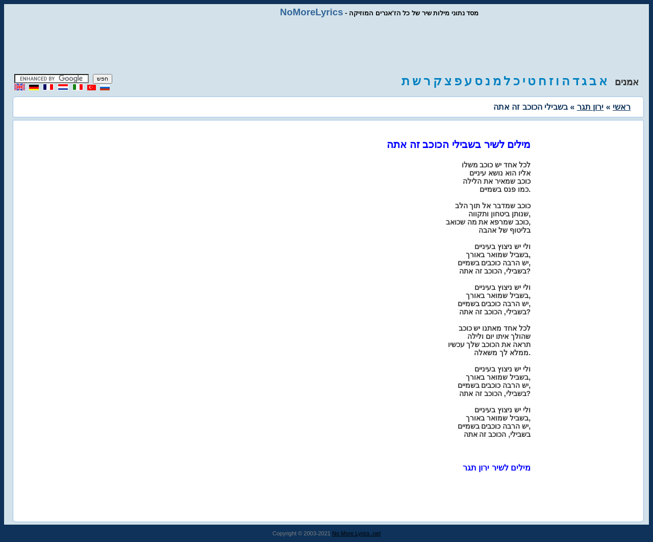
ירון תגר (590, 107)
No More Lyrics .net (356, 533)
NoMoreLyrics (311, 12)
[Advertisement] (326, 46)
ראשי (622, 107)
